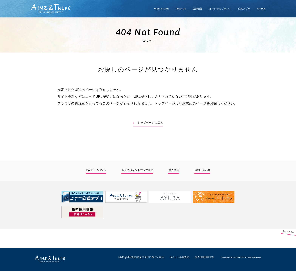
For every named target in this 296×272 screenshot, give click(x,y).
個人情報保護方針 (204, 258)
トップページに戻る (150, 123)
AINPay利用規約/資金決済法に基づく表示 (141, 258)
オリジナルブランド (220, 8)
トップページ (164, 103)
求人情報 (174, 171)
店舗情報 (197, 8)
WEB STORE (161, 8)
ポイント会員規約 (179, 258)
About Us (181, 8)
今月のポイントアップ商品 (137, 171)
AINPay (261, 8)
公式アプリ (244, 8)
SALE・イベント (96, 171)
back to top (292, 240)
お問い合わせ (202, 171)
